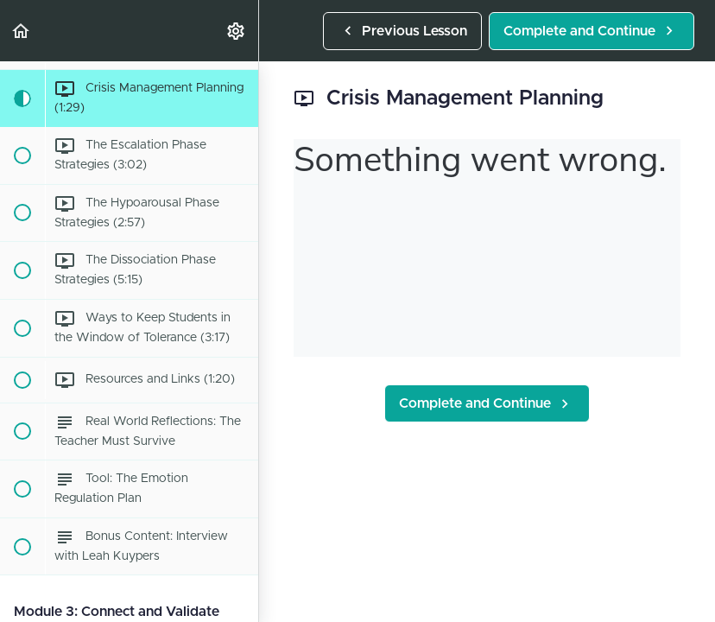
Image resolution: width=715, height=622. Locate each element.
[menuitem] (236, 30)
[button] (21, 30)
